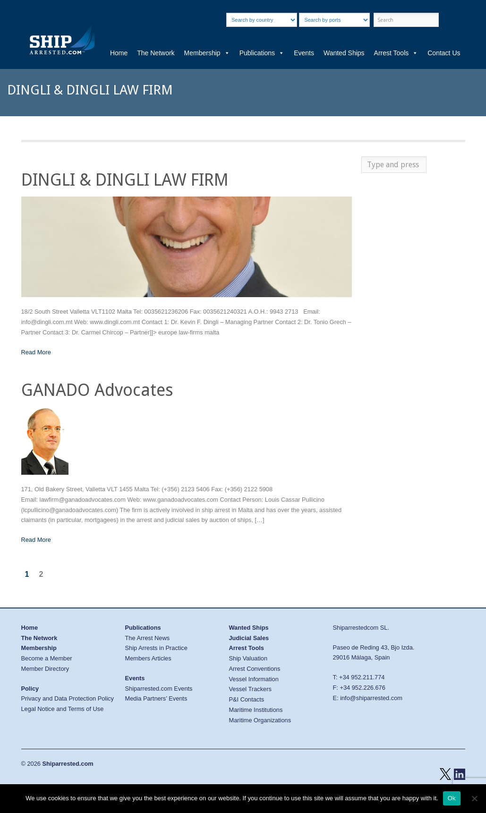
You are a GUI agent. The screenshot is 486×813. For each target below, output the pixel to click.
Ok (452, 798)
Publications (262, 53)
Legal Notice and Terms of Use (62, 708)
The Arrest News (147, 638)
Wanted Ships (344, 53)
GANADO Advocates (97, 390)
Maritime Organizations (260, 720)
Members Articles (148, 658)
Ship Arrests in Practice (156, 647)
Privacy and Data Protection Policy (67, 698)
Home (119, 53)
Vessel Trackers (250, 689)
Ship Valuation (248, 658)
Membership (207, 53)
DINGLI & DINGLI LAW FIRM (125, 180)
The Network (155, 53)
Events (304, 53)
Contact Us (443, 53)
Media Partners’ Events (156, 698)
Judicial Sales (249, 638)
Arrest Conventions (255, 668)
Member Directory (45, 668)
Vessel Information (254, 679)
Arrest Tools (396, 53)
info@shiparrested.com (371, 698)
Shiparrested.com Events (159, 688)
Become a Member (46, 658)
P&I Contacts (246, 699)
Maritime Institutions (256, 709)
